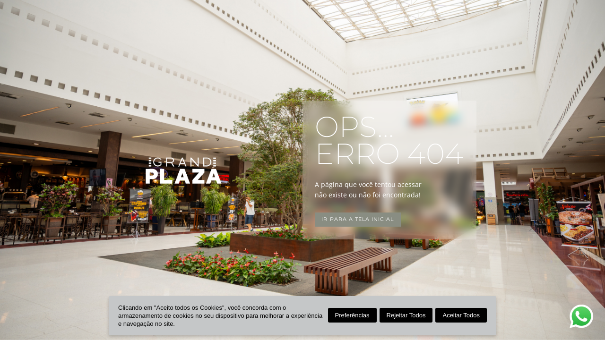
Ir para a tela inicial (357, 219)
